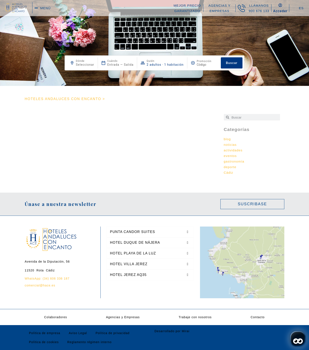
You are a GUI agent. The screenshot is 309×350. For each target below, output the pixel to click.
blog (227, 139)
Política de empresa (44, 333)
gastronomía (234, 161)
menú (45, 8)
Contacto (258, 317)
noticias (230, 144)
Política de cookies (44, 342)
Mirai (185, 331)
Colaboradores (55, 317)
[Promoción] (207, 64)
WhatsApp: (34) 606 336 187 (47, 278)
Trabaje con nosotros (195, 317)
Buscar (232, 63)
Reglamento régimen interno (89, 342)
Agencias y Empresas (123, 317)
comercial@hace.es (40, 285)
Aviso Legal (78, 333)
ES (301, 8)
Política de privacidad (112, 333)
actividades (233, 150)
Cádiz (228, 172)
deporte (230, 167)
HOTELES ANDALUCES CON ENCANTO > (65, 99)
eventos (230, 156)
